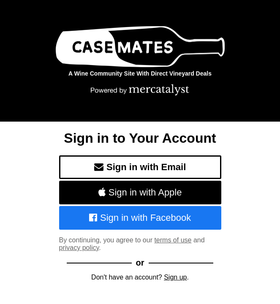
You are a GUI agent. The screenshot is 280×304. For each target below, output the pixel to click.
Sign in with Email (140, 167)
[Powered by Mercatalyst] (140, 89)
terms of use (172, 240)
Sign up (175, 277)
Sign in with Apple (140, 192)
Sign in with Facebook (140, 217)
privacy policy (79, 247)
